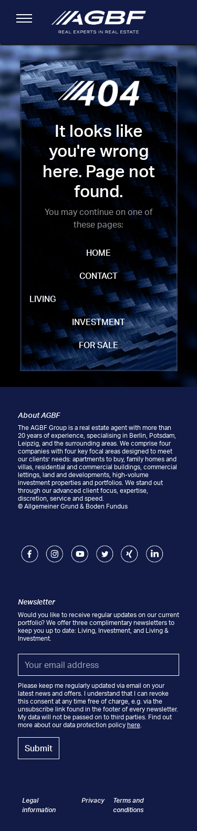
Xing (127, 549)
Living (42, 299)
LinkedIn (154, 549)
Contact (98, 276)
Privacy (93, 800)
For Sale (98, 345)
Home (98, 252)
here (133, 725)
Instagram (54, 549)
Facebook (29, 549)
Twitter (104, 549)
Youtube (79, 549)
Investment (98, 322)
